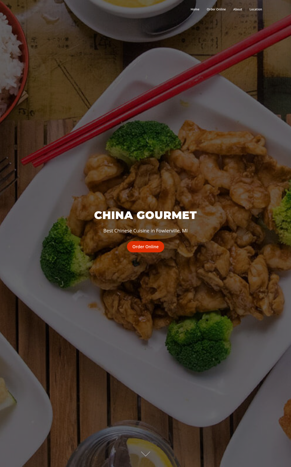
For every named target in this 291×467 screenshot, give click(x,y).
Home (195, 9)
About (237, 9)
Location (255, 9)
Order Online (216, 9)
